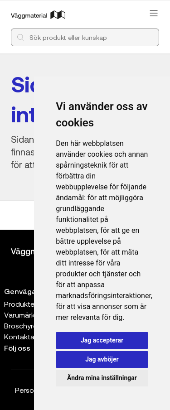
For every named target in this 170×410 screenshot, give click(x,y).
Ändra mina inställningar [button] (102, 377)
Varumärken (23, 314)
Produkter (20, 303)
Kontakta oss (26, 336)
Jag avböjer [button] (101, 359)
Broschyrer (21, 325)
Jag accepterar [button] (102, 340)
